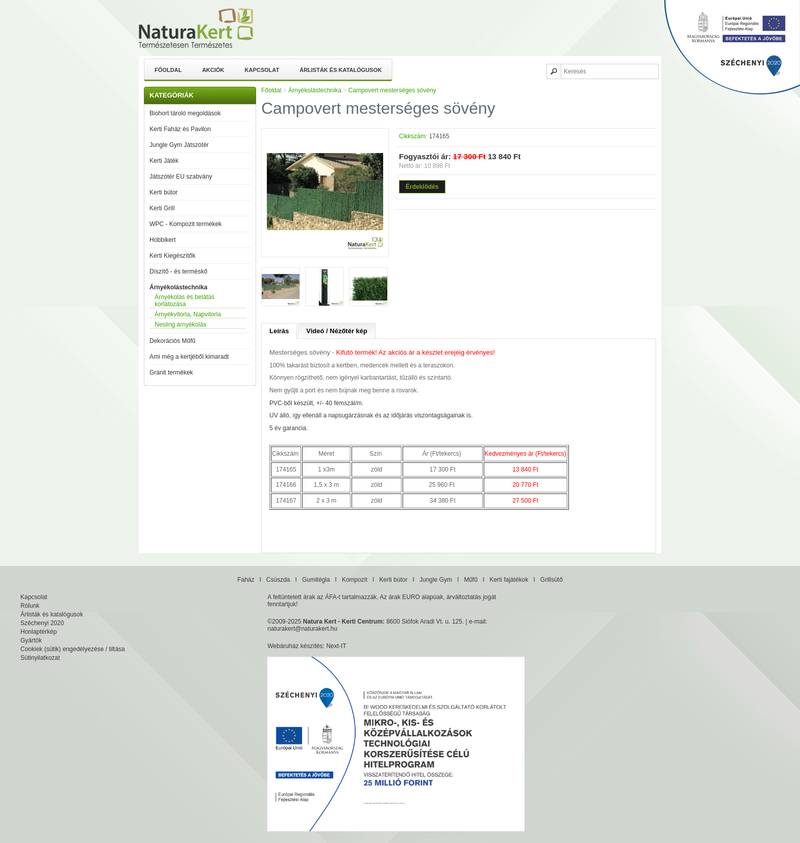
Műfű (471, 579)
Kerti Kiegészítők (172, 255)
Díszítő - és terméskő (178, 271)
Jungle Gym (435, 579)
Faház (245, 579)
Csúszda (278, 579)
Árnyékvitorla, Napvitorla (188, 314)
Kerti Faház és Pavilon (180, 129)
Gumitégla (316, 579)
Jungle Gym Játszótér (179, 144)
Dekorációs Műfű (172, 340)
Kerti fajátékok (508, 579)
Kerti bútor (163, 192)
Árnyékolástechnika (178, 287)
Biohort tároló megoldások (184, 113)
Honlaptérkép (38, 631)
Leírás (279, 331)
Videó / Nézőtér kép (336, 331)
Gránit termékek (171, 372)
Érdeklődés (422, 186)
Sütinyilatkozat (40, 657)
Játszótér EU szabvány (180, 176)
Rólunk (29, 605)
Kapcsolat (262, 70)
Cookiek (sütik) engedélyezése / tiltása (72, 649)
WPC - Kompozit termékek (185, 224)
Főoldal (168, 70)
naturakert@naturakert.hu (302, 628)
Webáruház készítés (295, 646)
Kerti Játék (164, 160)
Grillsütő (551, 579)
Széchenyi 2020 (42, 623)
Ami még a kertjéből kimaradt (189, 356)
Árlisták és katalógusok (340, 70)
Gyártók (31, 640)
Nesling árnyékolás (180, 324)
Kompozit (354, 579)
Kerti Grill (161, 208)
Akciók (213, 70)
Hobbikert (162, 239)
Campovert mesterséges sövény (392, 90)
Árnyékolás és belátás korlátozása (184, 300)
